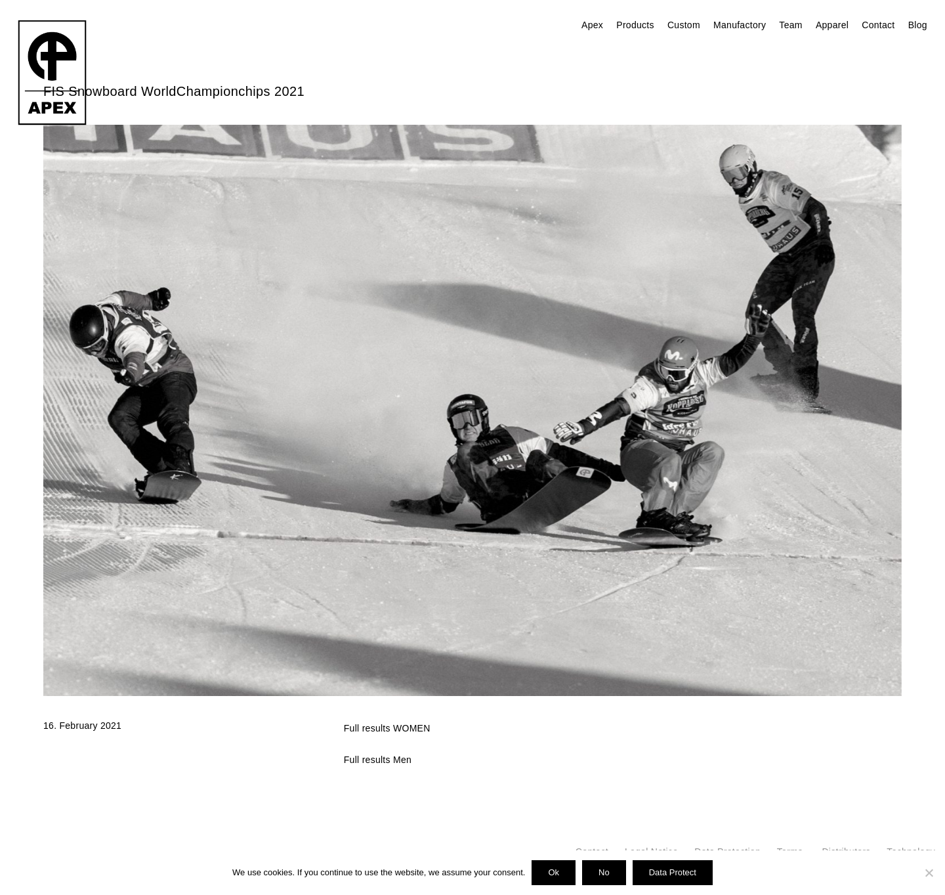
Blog (917, 25)
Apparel (832, 25)
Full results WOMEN (387, 728)
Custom (683, 25)
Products (635, 25)
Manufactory (739, 25)
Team (790, 25)
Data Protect (672, 872)
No (604, 872)
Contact (878, 25)
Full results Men (377, 759)
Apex (592, 25)
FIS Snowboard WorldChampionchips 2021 (173, 91)
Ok (553, 872)
